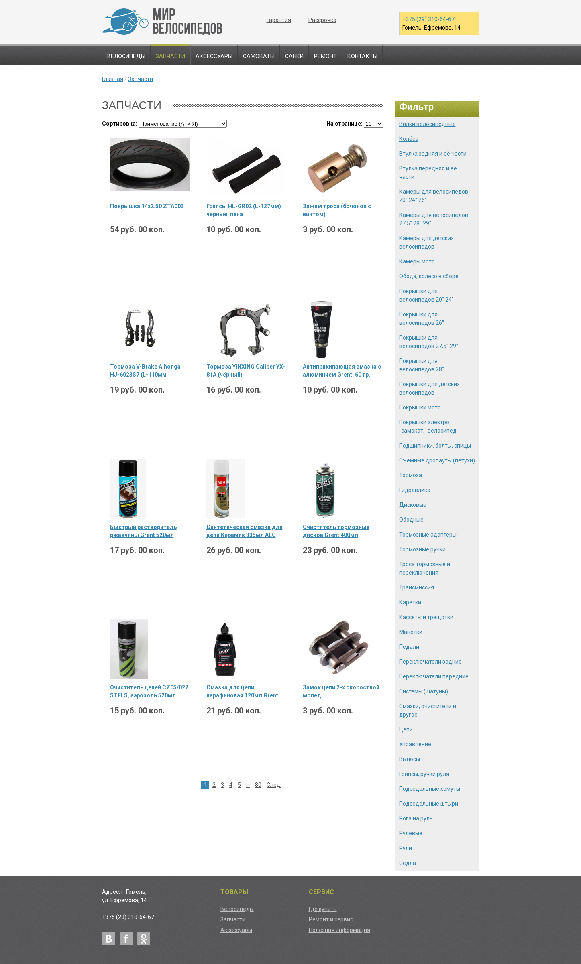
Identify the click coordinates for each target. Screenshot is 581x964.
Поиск (469, 55)
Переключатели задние (430, 661)
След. (274, 785)
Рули (405, 848)
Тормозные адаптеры (428, 534)
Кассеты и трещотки (426, 617)
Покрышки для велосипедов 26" (421, 318)
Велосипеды (126, 56)
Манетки (410, 632)
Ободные (411, 519)
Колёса (408, 139)
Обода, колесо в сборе (429, 276)
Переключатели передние (434, 676)
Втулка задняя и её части (433, 153)
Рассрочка (322, 20)
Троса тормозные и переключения (424, 568)
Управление (415, 744)
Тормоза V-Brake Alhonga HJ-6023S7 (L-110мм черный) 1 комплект (145, 371)
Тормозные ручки (422, 549)
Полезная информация (339, 930)
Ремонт (325, 56)
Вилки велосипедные (427, 124)
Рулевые (410, 833)
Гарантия (279, 20)
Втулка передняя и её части (428, 172)
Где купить (323, 909)
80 (258, 785)
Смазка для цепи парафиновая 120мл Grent (242, 691)
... (248, 785)
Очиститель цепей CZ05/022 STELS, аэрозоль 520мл (149, 691)
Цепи (406, 729)
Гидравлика (414, 490)
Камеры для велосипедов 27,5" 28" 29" (433, 219)
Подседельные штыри (428, 803)
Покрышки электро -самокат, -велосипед (428, 426)
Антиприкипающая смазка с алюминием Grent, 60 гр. (342, 370)
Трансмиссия (416, 587)
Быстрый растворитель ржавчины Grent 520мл (143, 531)
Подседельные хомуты (429, 789)
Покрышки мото (420, 407)
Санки (294, 56)
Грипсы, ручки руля (424, 774)
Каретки (410, 602)
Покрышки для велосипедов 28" (421, 365)
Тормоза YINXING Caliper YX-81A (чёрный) (245, 370)
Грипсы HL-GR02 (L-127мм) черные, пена (243, 210)
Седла (407, 863)
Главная (112, 79)
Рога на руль (416, 818)
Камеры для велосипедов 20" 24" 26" (433, 195)
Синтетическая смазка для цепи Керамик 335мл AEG (244, 531)
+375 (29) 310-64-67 (428, 19)
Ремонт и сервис (331, 919)
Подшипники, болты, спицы (435, 445)
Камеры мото (417, 261)
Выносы (409, 759)
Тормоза (410, 475)
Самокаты (259, 56)
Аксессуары (214, 56)
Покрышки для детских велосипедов (429, 388)
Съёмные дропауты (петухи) (437, 460)
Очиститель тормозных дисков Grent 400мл (336, 531)
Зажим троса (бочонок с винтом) (337, 210)
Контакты (362, 56)
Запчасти (170, 56)
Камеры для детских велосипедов (426, 242)
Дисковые (412, 505)
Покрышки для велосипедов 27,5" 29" (428, 341)
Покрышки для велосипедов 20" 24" (426, 295)
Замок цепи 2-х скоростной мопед (341, 691)
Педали (409, 647)
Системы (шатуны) (423, 691)
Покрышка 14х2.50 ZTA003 (147, 206)
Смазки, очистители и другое (427, 710)
